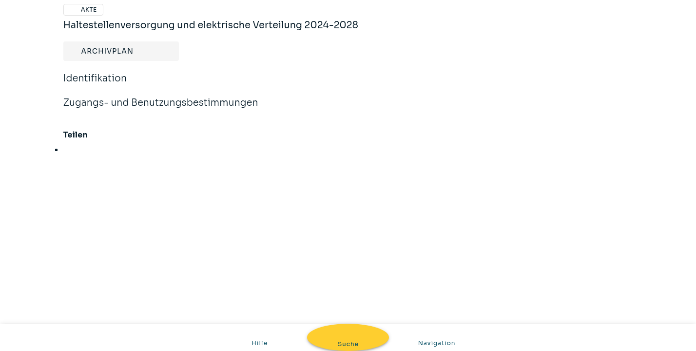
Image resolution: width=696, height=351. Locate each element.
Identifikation (95, 85)
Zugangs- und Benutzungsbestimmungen (160, 109)
